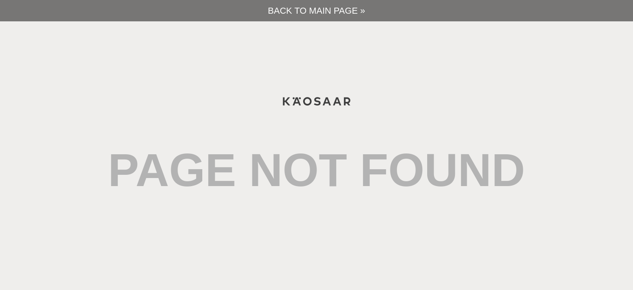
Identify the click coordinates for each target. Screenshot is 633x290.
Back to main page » (316, 11)
